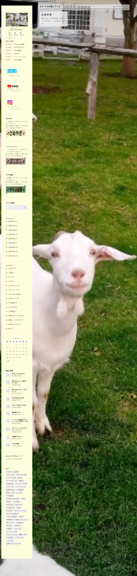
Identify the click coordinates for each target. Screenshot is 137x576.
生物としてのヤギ (14, 320)
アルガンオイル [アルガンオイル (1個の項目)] (12, 534)
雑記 (9, 328)
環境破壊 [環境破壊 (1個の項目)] (10, 519)
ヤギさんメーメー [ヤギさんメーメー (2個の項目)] (20, 510)
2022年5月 (11, 234)
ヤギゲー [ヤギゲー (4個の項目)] (10, 486)
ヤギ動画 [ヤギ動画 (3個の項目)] (20, 489)
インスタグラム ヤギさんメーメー (14, 107)
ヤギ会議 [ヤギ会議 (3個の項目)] (10, 495)
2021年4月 (11, 243)
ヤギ (9, 281)
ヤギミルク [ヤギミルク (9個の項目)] (10, 474)
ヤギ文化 (11, 307)
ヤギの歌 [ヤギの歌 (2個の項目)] (16, 501)
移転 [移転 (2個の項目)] (21, 516)
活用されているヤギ (14, 316)
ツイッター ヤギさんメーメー (13, 74)
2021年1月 (11, 256)
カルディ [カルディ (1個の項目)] (17, 528)
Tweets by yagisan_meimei (14, 459)
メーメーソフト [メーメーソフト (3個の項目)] (20, 486)
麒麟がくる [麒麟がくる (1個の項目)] (23, 534)
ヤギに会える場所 (14, 294)
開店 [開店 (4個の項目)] (21, 480)
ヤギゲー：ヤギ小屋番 (13, 60)
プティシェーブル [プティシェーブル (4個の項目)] (21, 483)
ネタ (9, 277)
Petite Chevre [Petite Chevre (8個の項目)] (21, 474)
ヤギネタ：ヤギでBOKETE (15, 47)
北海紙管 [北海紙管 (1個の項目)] (20, 522)
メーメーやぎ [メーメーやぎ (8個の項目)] (11, 477)
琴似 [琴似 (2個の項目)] (19, 507)
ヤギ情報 (11, 303)
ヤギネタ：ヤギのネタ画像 (15, 44)
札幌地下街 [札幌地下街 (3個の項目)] (10, 489)
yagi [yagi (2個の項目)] (23, 498)
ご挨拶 (10, 273)
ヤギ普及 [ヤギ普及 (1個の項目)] (17, 525)
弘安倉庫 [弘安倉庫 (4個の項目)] (10, 483)
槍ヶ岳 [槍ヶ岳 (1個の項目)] (9, 525)
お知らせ (11, 268)
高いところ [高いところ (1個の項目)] (10, 522)
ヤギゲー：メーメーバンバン (16, 57)
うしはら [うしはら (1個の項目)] (10, 540)
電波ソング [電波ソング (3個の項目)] (10, 492)
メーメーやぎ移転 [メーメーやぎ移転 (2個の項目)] (12, 513)
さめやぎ (46, 14)
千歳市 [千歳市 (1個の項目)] (9, 528)
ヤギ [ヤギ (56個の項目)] (9, 471)
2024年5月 (11, 221)
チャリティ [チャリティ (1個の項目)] (19, 537)
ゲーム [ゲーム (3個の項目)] (19, 492)
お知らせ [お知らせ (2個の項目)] (18, 504)
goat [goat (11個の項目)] (16, 471)
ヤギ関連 (11, 311)
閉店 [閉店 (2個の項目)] (9, 501)
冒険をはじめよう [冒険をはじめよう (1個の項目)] (21, 519)
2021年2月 (11, 251)
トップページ (10, 38)
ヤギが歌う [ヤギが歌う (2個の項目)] (10, 507)
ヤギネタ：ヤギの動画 (13, 50)
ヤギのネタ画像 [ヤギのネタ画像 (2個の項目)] (12, 516)
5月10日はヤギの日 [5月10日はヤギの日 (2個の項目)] (13, 498)
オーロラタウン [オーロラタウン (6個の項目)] (12, 480)
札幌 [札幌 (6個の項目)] (20, 477)
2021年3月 (11, 247)
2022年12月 (12, 230)
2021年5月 (11, 238)
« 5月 (7, 361)
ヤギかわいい (12, 285)
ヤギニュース (12, 290)
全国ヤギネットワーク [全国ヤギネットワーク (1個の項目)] (14, 543)
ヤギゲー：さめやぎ (13, 53)
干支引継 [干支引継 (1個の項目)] (10, 537)
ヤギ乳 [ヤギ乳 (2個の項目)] (9, 510)
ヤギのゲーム (12, 298)
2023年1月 (11, 226)
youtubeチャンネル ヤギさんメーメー (14, 89)
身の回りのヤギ (13, 324)
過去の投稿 (10, 41)
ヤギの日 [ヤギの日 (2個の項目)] (10, 504)
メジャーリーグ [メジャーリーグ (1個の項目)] (12, 531)
